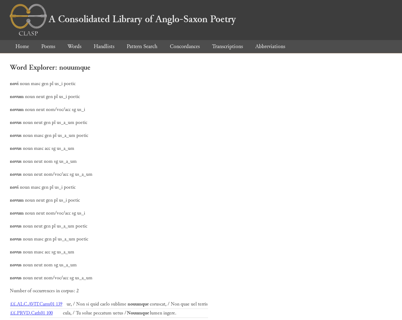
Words (74, 46)
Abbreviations (270, 46)
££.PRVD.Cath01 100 (31, 313)
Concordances (185, 46)
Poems (48, 46)
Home (22, 46)
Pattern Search (142, 46)
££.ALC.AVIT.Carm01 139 (36, 304)
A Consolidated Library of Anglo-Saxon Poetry (123, 19)
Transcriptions (227, 46)
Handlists (104, 46)
